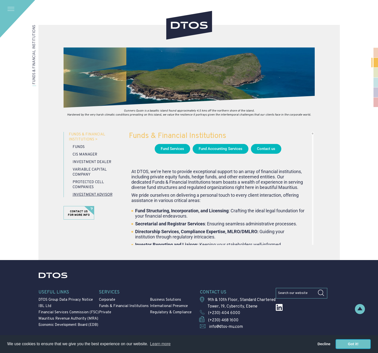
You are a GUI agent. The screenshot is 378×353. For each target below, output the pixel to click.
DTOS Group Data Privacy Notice (65, 299)
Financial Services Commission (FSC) (68, 312)
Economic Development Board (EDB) (68, 325)
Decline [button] (323, 344)
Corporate (107, 299)
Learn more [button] (160, 344)
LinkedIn (279, 307)
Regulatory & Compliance (171, 312)
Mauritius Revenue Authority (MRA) (68, 318)
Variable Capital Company (90, 172)
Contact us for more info (79, 213)
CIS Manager (85, 154)
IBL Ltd (44, 306)
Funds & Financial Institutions (87, 137)
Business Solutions (165, 299)
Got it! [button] (353, 344)
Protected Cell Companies (88, 185)
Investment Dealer (92, 162)
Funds (79, 147)
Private (105, 312)
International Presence (169, 306)
